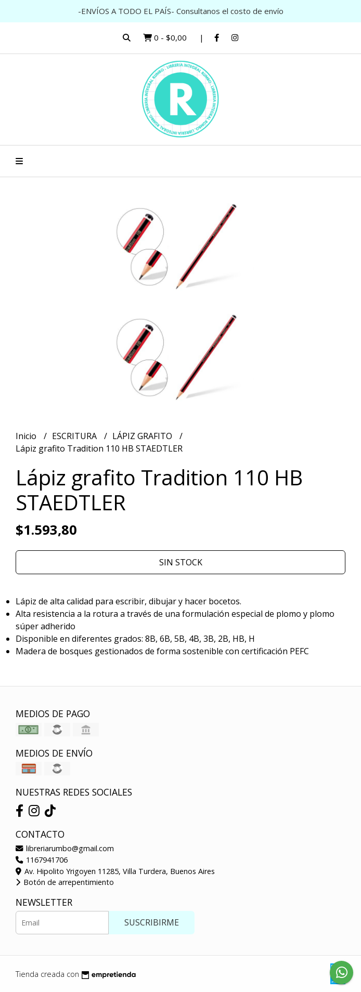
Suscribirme (151, 922)
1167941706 (42, 860)
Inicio (27, 436)
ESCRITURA (75, 436)
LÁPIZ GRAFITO (143, 436)
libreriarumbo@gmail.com (65, 848)
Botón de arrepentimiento (65, 882)
